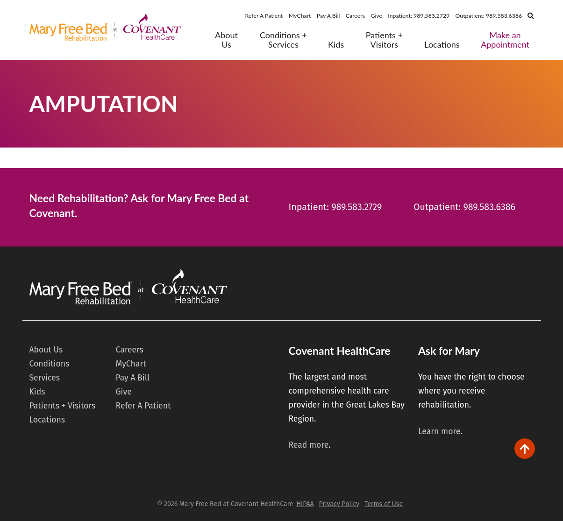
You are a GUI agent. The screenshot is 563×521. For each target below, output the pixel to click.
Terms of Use (383, 504)
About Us (226, 39)
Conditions (49, 364)
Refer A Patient (264, 15)
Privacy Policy (339, 504)
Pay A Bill (328, 15)
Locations (441, 44)
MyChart (300, 15)
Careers (355, 15)
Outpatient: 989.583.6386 (489, 15)
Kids (336, 44)
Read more (308, 445)
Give (376, 15)
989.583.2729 (356, 207)
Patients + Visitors (384, 39)
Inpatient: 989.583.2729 (418, 15)
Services (44, 378)
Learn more (439, 432)
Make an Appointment (505, 39)
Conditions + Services (283, 39)
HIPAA (305, 504)
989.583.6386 (489, 207)
